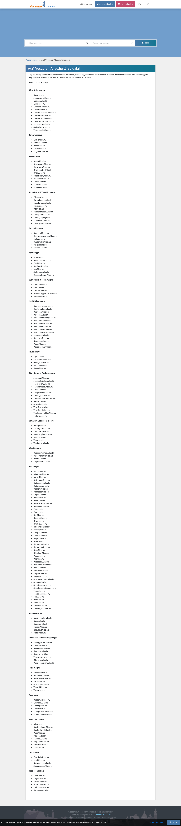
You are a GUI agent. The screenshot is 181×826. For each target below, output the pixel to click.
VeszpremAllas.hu (103, 815)
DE (148, 4)
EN (140, 4)
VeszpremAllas (32, 60)
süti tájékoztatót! (99, 822)
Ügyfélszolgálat (86, 4)
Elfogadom (173, 822)
